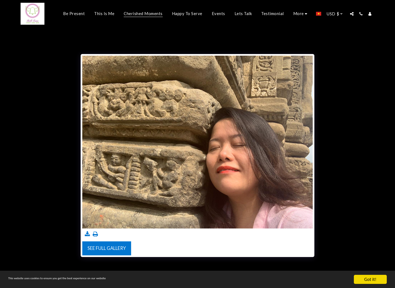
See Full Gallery (107, 248)
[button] (352, 14)
